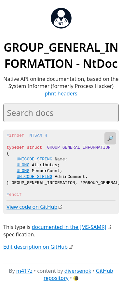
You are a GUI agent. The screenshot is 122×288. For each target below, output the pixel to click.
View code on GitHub (32, 206)
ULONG (23, 165)
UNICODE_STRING (34, 159)
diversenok (77, 270)
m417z (24, 270)
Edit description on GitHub (35, 246)
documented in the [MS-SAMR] (69, 227)
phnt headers (61, 93)
